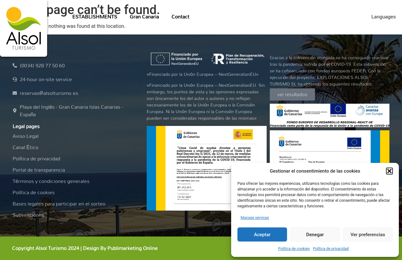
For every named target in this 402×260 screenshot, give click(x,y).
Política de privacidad (331, 249)
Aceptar (262, 234)
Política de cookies (294, 249)
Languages (383, 17)
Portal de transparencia (39, 170)
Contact (180, 17)
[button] (389, 171)
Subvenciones (28, 215)
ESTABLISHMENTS (94, 17)
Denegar (315, 234)
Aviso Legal (26, 136)
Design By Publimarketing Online (120, 248)
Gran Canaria (144, 17)
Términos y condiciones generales (51, 181)
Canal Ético (25, 147)
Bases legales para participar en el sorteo (59, 204)
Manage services (255, 218)
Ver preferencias (367, 234)
